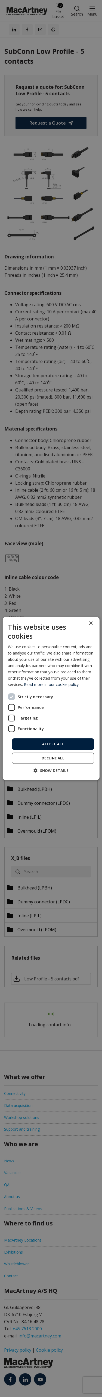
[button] (51, 770)
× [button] (91, 623)
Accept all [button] (53, 743)
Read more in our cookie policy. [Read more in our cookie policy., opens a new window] (51, 684)
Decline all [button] (53, 758)
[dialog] (50, 698)
